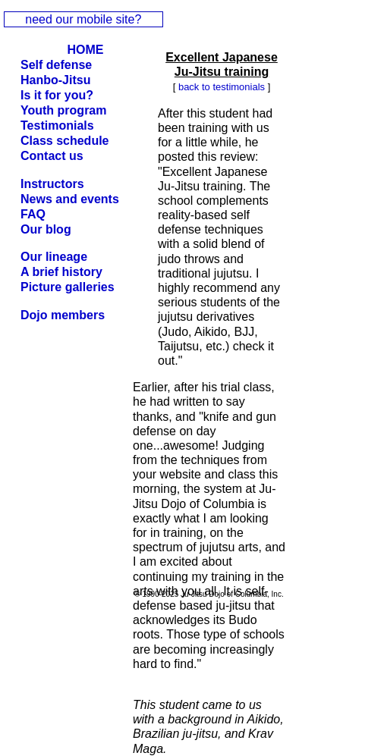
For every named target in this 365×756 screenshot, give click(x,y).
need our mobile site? (83, 19)
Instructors (52, 183)
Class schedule (64, 140)
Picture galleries (67, 287)
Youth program (63, 110)
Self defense (56, 64)
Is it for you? (56, 95)
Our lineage (53, 256)
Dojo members (62, 315)
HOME (86, 49)
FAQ (33, 214)
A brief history (61, 271)
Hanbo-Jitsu (55, 80)
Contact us (51, 155)
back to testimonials (221, 87)
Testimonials (57, 125)
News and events (69, 199)
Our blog (45, 229)
